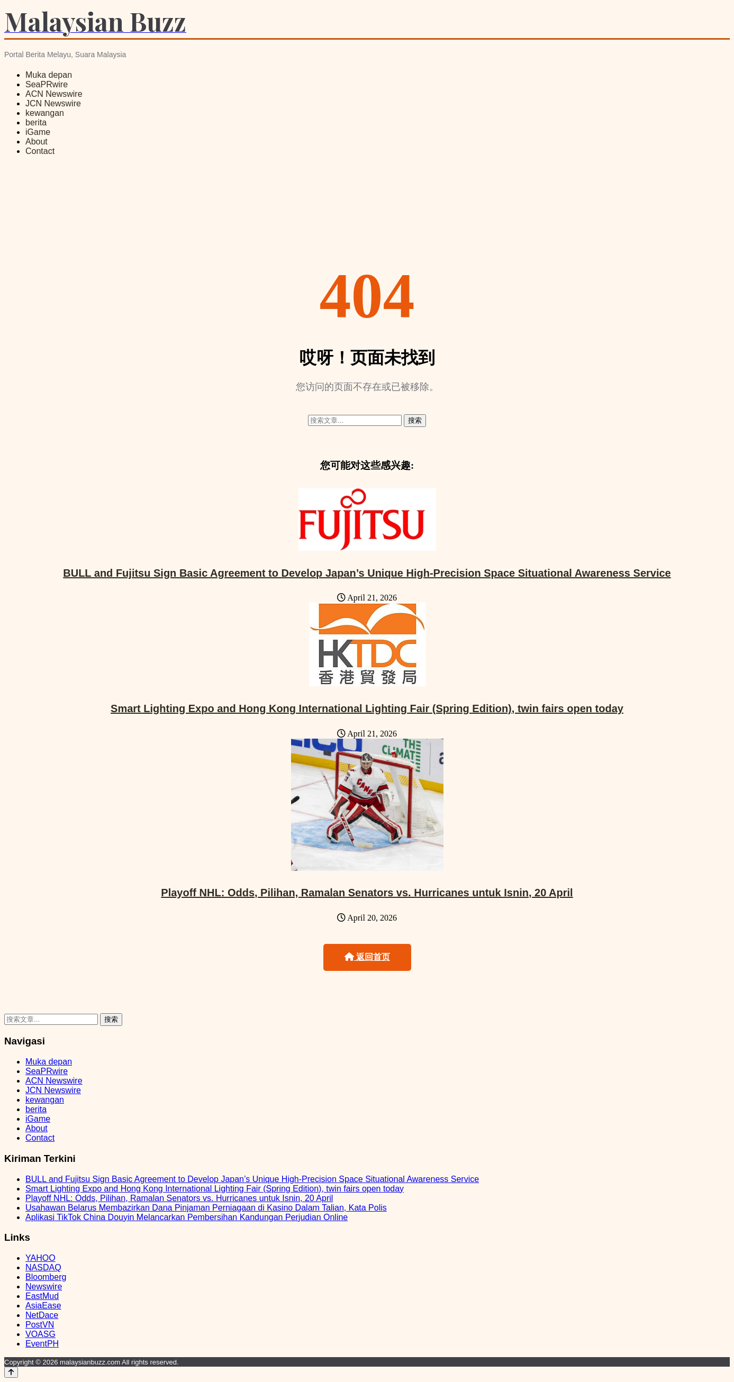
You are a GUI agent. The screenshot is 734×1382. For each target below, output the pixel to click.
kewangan (44, 112)
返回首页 (367, 956)
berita (36, 122)
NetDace (41, 1315)
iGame (37, 132)
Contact (40, 151)
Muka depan (48, 74)
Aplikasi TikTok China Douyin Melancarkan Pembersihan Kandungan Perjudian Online (186, 1217)
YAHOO (40, 1257)
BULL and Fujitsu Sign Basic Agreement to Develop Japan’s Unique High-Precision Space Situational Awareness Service (366, 573)
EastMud (42, 1296)
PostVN (39, 1324)
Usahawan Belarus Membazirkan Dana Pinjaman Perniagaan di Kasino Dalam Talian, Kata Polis (206, 1207)
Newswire (43, 1286)
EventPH (42, 1343)
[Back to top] (11, 1372)
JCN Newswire (53, 103)
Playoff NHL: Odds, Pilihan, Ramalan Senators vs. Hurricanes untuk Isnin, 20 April (367, 892)
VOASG (40, 1334)
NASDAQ (43, 1267)
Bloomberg (45, 1276)
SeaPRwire (46, 84)
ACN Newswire (54, 93)
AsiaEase (43, 1305)
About (36, 141)
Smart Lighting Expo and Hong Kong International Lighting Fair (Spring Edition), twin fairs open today (367, 708)
